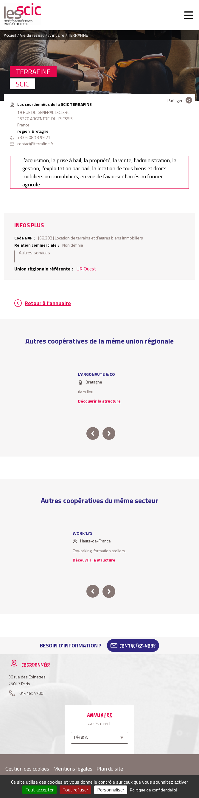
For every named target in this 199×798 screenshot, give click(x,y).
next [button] (109, 433)
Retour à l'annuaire (48, 303)
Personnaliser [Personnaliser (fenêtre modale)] (110, 789)
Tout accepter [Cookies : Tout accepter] (39, 789)
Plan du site (110, 769)
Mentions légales (72, 769)
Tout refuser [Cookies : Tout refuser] (75, 789)
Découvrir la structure (99, 401)
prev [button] (93, 433)
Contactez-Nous (137, 645)
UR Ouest (86, 268)
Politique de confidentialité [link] (153, 790)
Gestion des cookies (27, 769)
